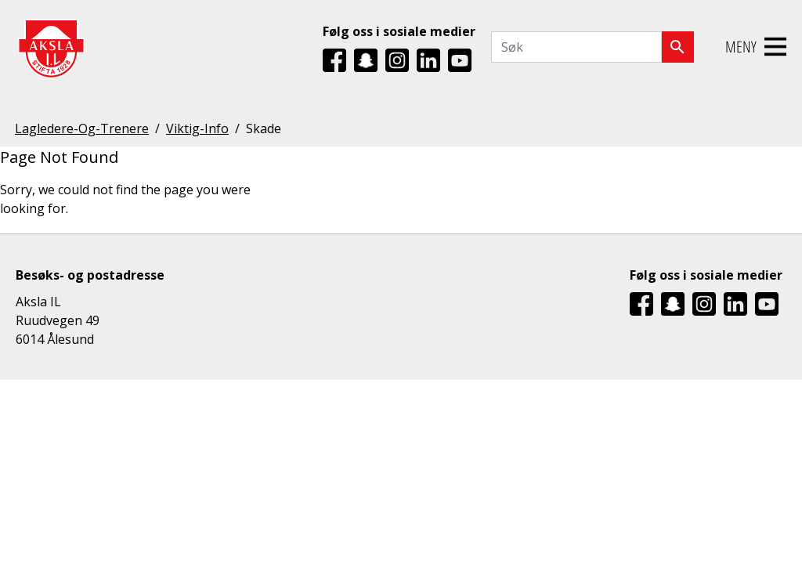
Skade (263, 128)
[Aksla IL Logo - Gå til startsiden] (51, 47)
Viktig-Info (197, 128)
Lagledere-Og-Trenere (82, 128)
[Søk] (678, 47)
